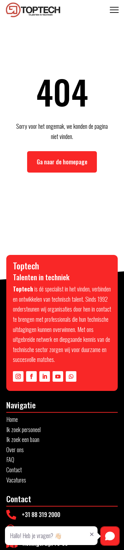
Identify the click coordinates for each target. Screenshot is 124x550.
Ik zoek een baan (22, 439)
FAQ (10, 459)
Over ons (15, 449)
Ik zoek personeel (23, 429)
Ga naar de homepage (62, 161)
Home (12, 419)
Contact (14, 469)
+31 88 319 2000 (41, 514)
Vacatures (16, 480)
